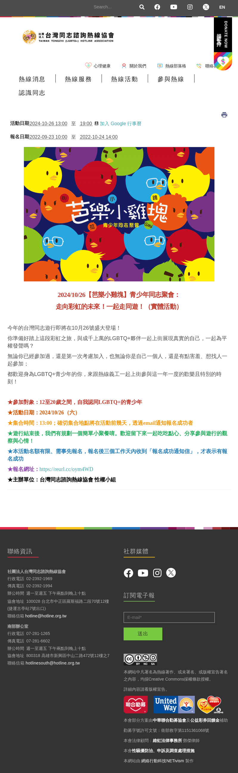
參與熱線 (158, 81)
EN (222, 7)
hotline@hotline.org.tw (45, 603)
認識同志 (201, 81)
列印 (224, 102)
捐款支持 (222, 34)
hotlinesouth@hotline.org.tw (53, 650)
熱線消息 (31, 81)
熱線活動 (116, 81)
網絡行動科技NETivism (162, 748)
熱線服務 (73, 81)
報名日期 (18, 124)
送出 (143, 621)
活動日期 (18, 111)
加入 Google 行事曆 (118, 111)
